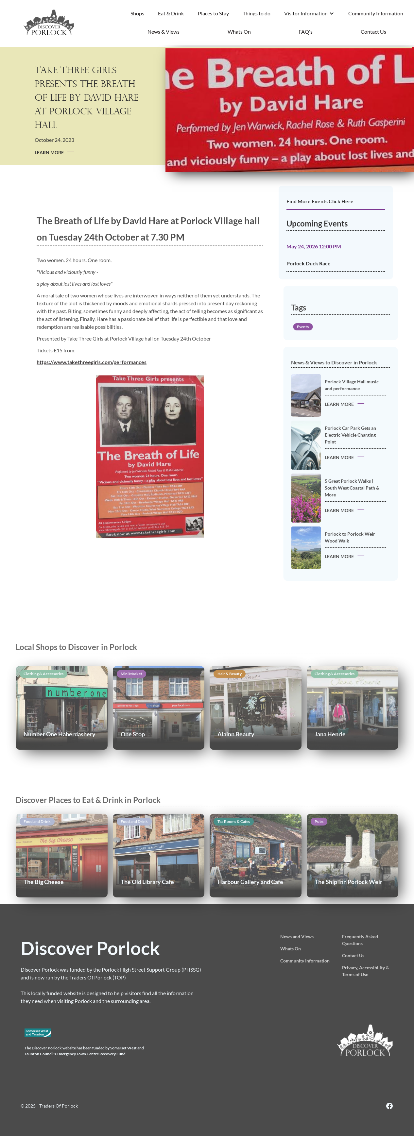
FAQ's (306, 31)
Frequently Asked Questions (360, 940)
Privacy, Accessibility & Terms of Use (365, 971)
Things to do (256, 13)
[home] (49, 22)
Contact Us (373, 31)
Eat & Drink (171, 13)
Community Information (375, 13)
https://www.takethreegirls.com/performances (92, 374)
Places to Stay (213, 13)
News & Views (163, 31)
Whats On (239, 31)
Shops (137, 13)
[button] (309, 13)
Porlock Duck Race (308, 263)
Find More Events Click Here (320, 201)
